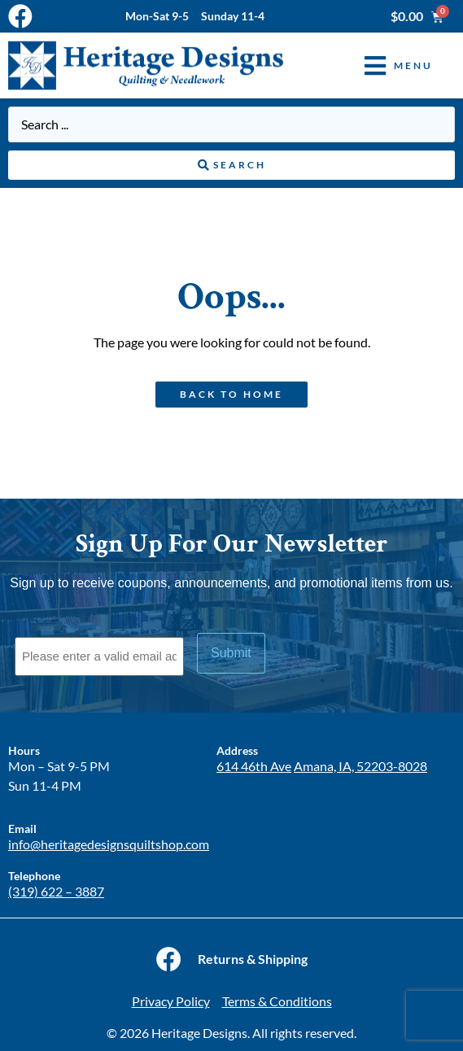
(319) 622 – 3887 (56, 891)
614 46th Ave (253, 766)
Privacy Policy (171, 1001)
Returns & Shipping (253, 958)
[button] (386, 65)
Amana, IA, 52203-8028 (360, 766)
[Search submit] (231, 165)
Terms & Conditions (277, 1001)
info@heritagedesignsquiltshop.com (108, 844)
